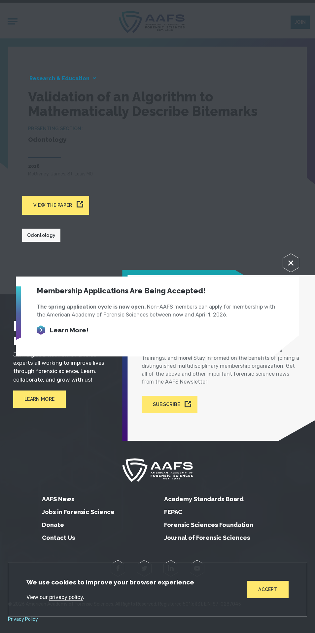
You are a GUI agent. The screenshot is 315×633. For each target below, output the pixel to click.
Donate (53, 524)
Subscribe (166, 404)
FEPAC (173, 511)
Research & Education (59, 78)
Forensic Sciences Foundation (208, 524)
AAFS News (58, 499)
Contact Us (58, 537)
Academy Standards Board (204, 499)
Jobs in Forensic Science (78, 511)
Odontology (41, 235)
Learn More (39, 399)
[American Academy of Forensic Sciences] (157, 470)
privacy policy (66, 597)
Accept (267, 589)
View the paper (52, 205)
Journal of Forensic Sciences (207, 537)
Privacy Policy (23, 619)
